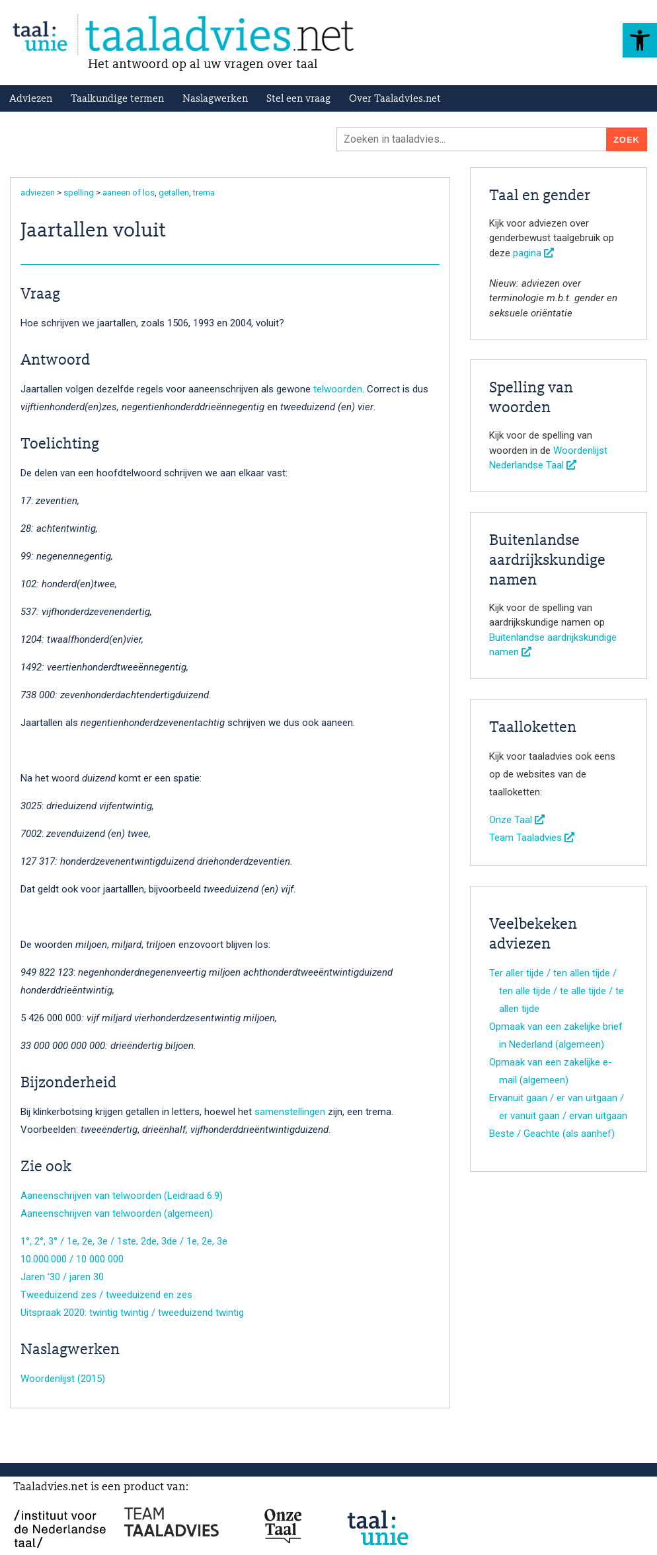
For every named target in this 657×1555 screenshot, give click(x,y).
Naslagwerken (215, 99)
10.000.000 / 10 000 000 (72, 1259)
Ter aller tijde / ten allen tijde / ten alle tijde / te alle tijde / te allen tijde (556, 991)
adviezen (37, 193)
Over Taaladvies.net (395, 99)
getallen (174, 193)
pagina (533, 253)
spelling (78, 193)
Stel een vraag (298, 99)
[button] (640, 40)
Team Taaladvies (531, 838)
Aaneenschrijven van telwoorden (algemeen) (116, 1213)
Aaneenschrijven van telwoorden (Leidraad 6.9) (121, 1196)
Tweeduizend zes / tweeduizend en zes (106, 1295)
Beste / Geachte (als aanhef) (552, 1133)
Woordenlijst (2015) (62, 1379)
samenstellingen (289, 1112)
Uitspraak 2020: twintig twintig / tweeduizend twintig (132, 1313)
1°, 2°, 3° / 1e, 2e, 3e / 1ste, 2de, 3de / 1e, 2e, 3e (123, 1241)
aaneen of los (128, 193)
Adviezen (30, 99)
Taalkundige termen (117, 99)
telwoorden (337, 389)
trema (204, 193)
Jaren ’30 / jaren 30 (62, 1277)
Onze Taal (517, 820)
